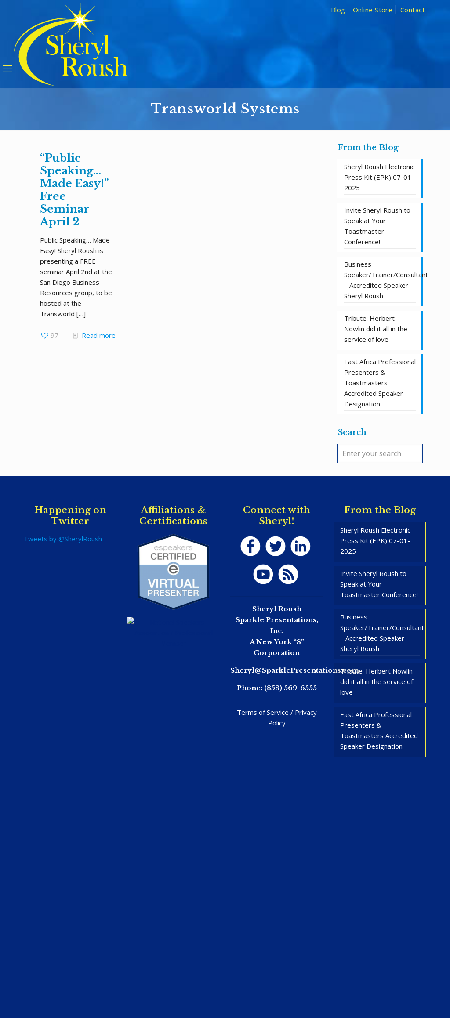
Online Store (372, 9)
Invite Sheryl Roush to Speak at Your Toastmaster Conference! (377, 226)
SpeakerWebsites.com (243, 986)
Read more (99, 335)
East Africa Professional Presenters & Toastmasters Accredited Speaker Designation (380, 382)
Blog (338, 9)
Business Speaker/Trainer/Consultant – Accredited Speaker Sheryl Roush (380, 280)
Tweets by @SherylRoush (63, 538)
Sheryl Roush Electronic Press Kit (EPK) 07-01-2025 (379, 177)
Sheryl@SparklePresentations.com (294, 670)
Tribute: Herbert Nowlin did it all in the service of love (375, 329)
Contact (412, 9)
